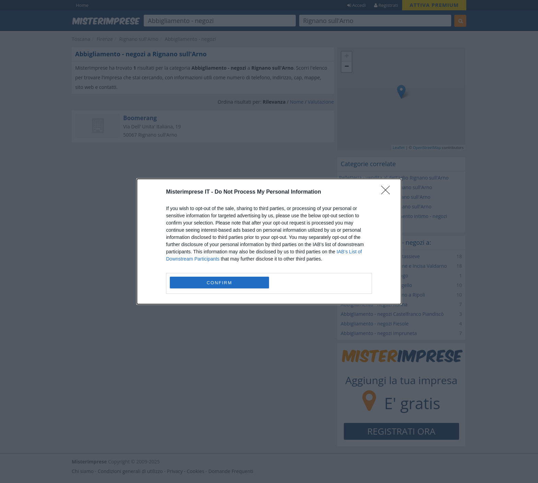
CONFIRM (219, 282)
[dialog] (269, 241)
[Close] (387, 192)
